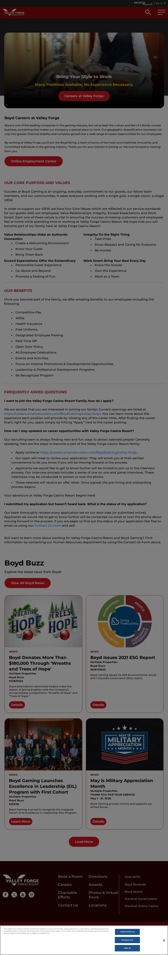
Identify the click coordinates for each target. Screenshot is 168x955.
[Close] (164, 941)
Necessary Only (127, 940)
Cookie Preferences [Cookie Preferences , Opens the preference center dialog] (127, 932)
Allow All (127, 948)
